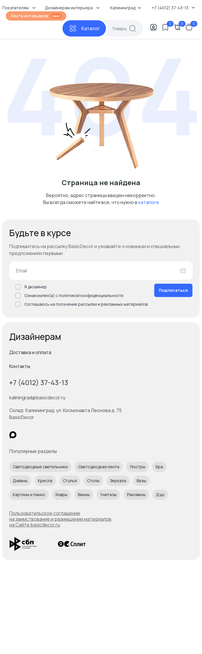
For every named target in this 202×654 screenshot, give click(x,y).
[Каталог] (84, 28)
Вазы (141, 480)
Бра (159, 466)
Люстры (137, 466)
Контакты (19, 366)
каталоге (148, 202)
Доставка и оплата (30, 352)
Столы (93, 480)
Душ (160, 494)
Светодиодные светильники (40, 466)
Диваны (20, 480)
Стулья (70, 480)
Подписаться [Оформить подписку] (173, 290)
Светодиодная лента (98, 466)
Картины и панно (29, 494)
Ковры (61, 494)
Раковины (136, 494)
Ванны (84, 494)
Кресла (45, 480)
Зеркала (118, 480)
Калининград (125, 7)
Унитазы (108, 494)
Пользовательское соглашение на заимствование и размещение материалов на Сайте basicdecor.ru (60, 519)
